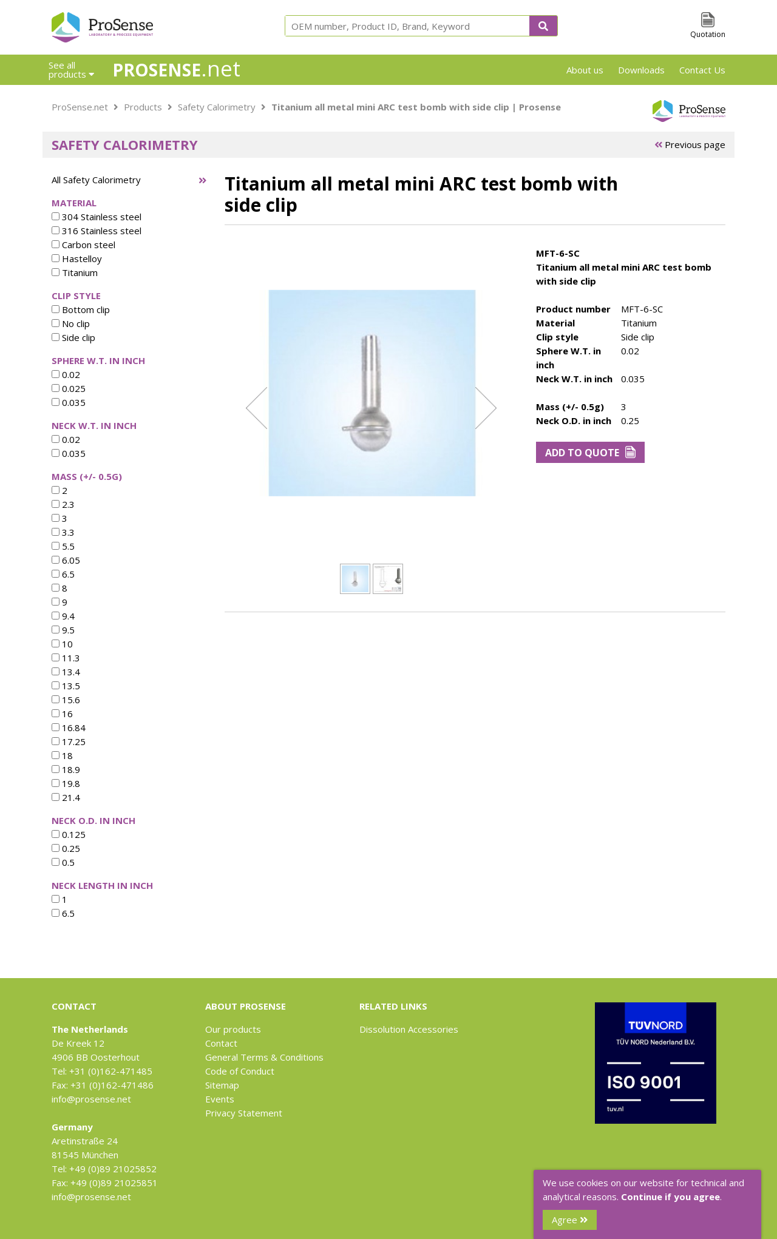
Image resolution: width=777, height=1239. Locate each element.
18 (62, 755)
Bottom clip (81, 309)
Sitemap (222, 1085)
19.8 (66, 783)
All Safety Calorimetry (96, 180)
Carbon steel (83, 244)
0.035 (69, 402)
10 (62, 644)
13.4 (66, 672)
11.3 (66, 658)
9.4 (63, 616)
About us (584, 70)
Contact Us (702, 70)
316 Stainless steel (96, 231)
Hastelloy (77, 258)
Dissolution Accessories (408, 1029)
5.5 (63, 546)
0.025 (69, 388)
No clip (71, 323)
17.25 (69, 741)
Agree (570, 1220)
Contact (221, 1043)
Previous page (689, 144)
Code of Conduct (239, 1071)
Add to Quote (590, 452)
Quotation (707, 34)
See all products (71, 69)
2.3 (63, 504)
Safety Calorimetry (217, 107)
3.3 (63, 532)
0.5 (63, 862)
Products (143, 107)
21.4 (66, 797)
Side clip (73, 337)
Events (219, 1099)
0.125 (69, 834)
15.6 (66, 700)
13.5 (66, 686)
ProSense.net (80, 107)
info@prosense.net (91, 1099)
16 (62, 713)
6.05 (66, 560)
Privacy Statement (243, 1113)
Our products (233, 1029)
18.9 (66, 769)
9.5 (63, 630)
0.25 (66, 848)
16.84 (69, 727)
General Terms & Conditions (264, 1057)
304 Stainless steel (96, 217)
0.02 (66, 374)
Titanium (75, 272)
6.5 (63, 574)
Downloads (641, 70)
